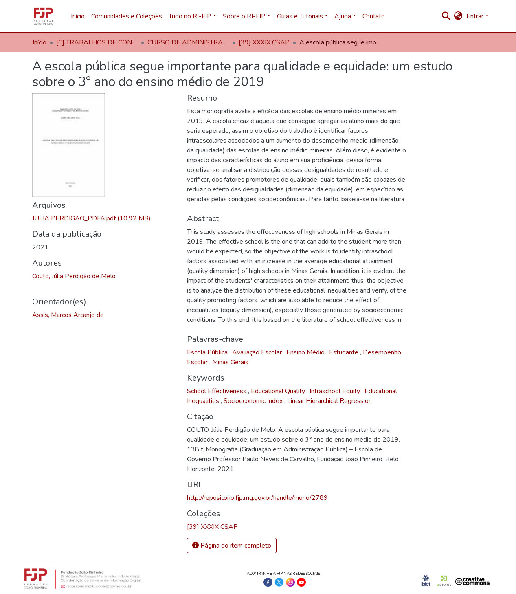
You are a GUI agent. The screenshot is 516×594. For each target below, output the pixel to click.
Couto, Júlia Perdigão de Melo (74, 276)
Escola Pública (208, 352)
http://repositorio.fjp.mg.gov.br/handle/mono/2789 (257, 497)
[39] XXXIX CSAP (264, 42)
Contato (373, 16)
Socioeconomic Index (254, 400)
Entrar (474, 16)
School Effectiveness (217, 391)
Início (78, 16)
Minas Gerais (230, 362)
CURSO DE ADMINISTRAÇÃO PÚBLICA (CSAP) (188, 42)
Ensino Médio (306, 352)
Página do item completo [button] (231, 545)
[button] (458, 16)
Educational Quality (279, 391)
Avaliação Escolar (257, 352)
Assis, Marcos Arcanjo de (68, 314)
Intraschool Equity (336, 391)
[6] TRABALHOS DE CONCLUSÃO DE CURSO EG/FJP (97, 42)
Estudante (344, 352)
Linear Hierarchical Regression (329, 400)
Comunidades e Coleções (126, 16)
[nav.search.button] (445, 16)
